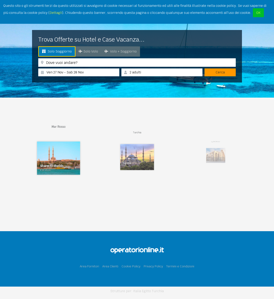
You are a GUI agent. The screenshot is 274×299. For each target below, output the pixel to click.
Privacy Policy (153, 266)
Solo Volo (88, 51)
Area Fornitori (89, 266)
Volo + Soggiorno (120, 51)
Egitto (146, 291)
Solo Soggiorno (57, 51)
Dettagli (56, 13)
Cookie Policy (131, 266)
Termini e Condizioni (180, 266)
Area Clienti (110, 266)
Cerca (220, 72)
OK (258, 13)
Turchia (158, 291)
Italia (137, 291)
